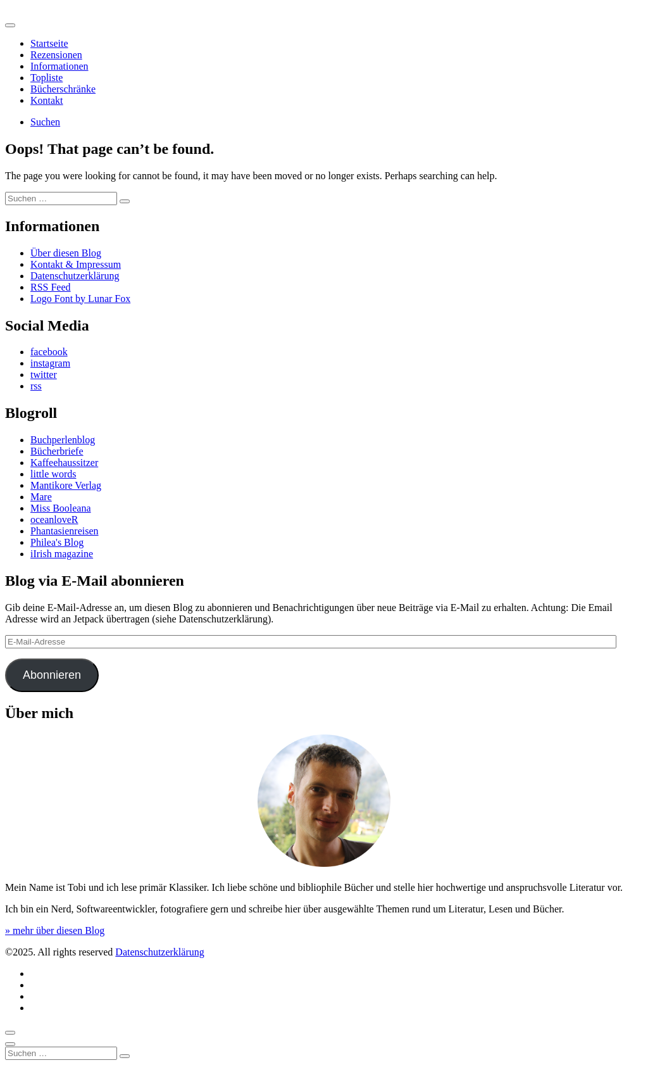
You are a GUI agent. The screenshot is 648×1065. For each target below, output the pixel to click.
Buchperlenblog (62, 439)
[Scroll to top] (10, 1033)
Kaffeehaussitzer (64, 462)
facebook (49, 351)
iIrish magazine (61, 553)
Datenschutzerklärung (74, 275)
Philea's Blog (57, 542)
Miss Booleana (60, 508)
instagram (50, 363)
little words (53, 474)
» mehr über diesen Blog (54, 930)
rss (36, 386)
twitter (43, 374)
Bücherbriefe (57, 451)
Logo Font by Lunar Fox (80, 298)
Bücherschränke (63, 89)
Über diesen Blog (65, 253)
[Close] (10, 1044)
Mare (41, 496)
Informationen (59, 66)
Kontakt (46, 100)
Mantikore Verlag (65, 485)
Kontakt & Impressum (75, 264)
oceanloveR (54, 519)
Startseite (49, 43)
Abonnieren (52, 675)
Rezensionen (56, 54)
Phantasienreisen (64, 531)
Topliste (46, 77)
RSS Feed (50, 287)
